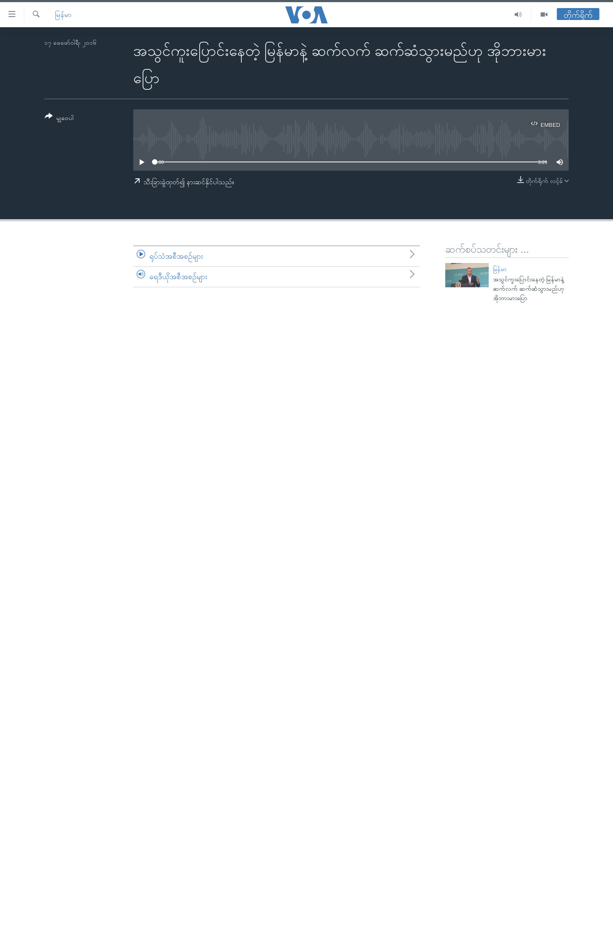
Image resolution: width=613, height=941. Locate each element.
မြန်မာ (63, 14)
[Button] (59, 118)
